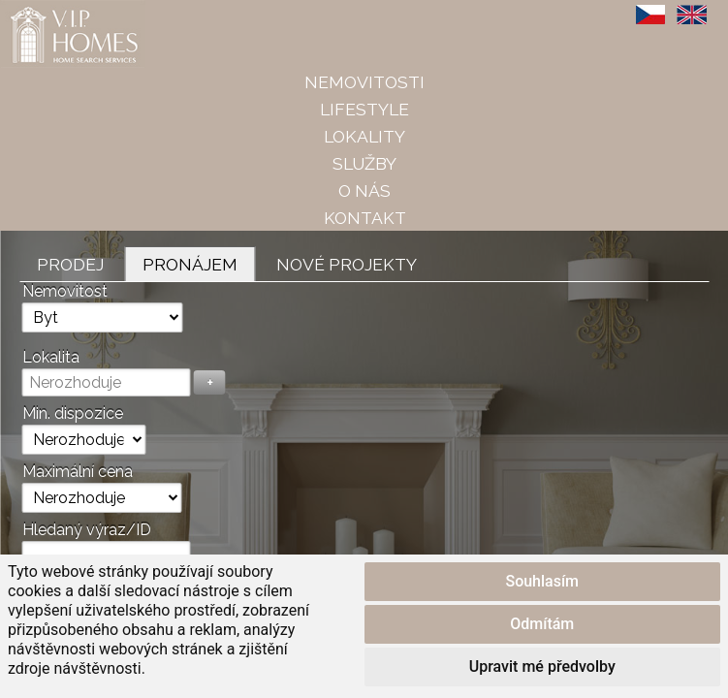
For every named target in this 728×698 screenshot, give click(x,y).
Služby (364, 163)
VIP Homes (48, 10)
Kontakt (365, 217)
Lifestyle (364, 109)
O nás (364, 190)
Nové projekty (346, 264)
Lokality (364, 136)
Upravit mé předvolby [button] (542, 666)
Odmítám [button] (542, 624)
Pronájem (189, 264)
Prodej (70, 264)
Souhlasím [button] (542, 581)
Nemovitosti (364, 82)
